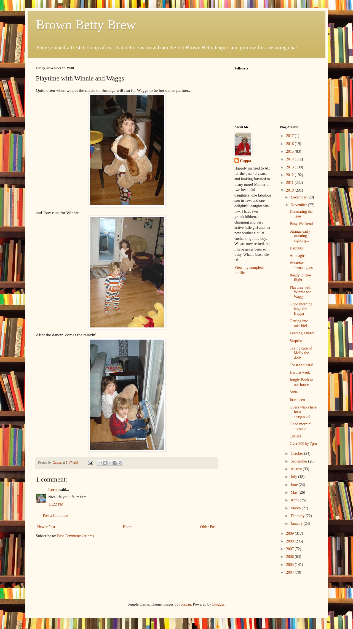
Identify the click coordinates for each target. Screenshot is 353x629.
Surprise (296, 341)
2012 (290, 175)
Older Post (208, 527)
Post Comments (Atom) (75, 536)
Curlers (295, 436)
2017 (290, 136)
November (299, 205)
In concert (297, 400)
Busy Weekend (301, 224)
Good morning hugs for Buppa (301, 309)
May (295, 492)
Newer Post (46, 527)
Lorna (53, 490)
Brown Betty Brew (86, 24)
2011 (290, 183)
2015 (290, 151)
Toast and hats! (301, 365)
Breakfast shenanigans (301, 265)
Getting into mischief (299, 323)
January (297, 524)
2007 (290, 549)
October (297, 453)
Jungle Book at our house (301, 382)
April (295, 500)
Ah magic (297, 256)
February (298, 516)
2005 (290, 565)
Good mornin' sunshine (300, 426)
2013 (290, 167)
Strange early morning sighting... (300, 236)
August (297, 469)
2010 (290, 190)
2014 (290, 159)
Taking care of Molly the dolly (301, 353)
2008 (290, 541)
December (299, 197)
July (294, 477)
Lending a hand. (302, 333)
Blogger (218, 604)
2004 (290, 572)
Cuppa (245, 161)
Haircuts (296, 248)
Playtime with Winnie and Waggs (300, 292)
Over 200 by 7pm (303, 444)
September (299, 461)
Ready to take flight (300, 277)
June (295, 485)
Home (127, 527)
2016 (290, 144)
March (296, 508)
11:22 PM (55, 504)
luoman (185, 604)
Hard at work (300, 372)
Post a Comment (55, 516)
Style (294, 392)
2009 (290, 533)
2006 (290, 557)
